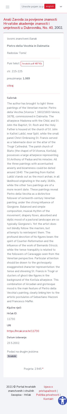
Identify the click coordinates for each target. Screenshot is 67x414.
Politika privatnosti (47, 395)
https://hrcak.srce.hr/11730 (23, 331)
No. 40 (48, 27)
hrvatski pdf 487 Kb (32, 63)
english (50, 6)
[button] (60, 6)
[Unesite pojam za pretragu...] (32, 6)
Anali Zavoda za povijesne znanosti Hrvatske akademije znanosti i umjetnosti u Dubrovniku (30, 23)
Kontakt (48, 399)
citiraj (10, 85)
